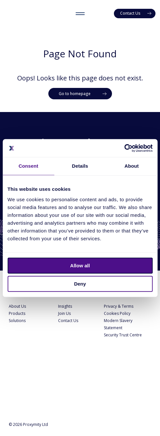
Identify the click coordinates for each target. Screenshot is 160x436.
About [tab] (132, 166)
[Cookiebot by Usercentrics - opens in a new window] (124, 148)
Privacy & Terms (118, 306)
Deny (80, 284)
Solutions (17, 320)
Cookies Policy (117, 313)
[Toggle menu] (80, 13)
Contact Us (68, 320)
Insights (65, 306)
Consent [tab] (28, 166)
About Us (17, 306)
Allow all (80, 265)
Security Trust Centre (123, 335)
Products (17, 313)
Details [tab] (80, 166)
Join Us (64, 313)
